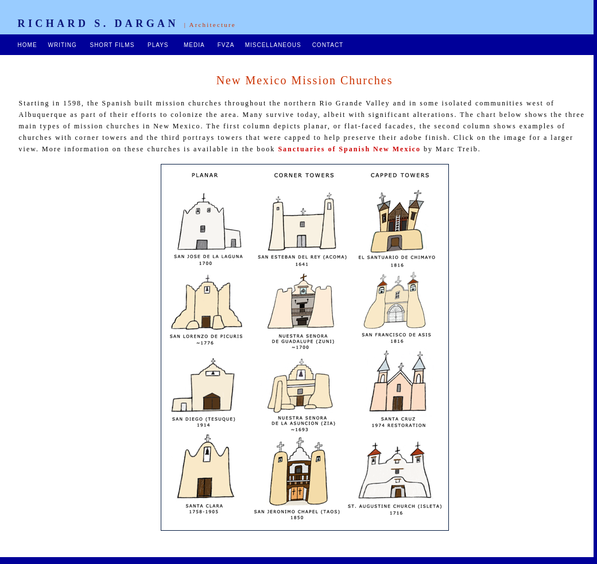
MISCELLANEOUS (273, 45)
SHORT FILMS (112, 45)
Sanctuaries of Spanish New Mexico (349, 149)
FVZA (226, 45)
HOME (27, 45)
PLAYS (158, 45)
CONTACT (327, 45)
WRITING (62, 45)
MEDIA (194, 45)
